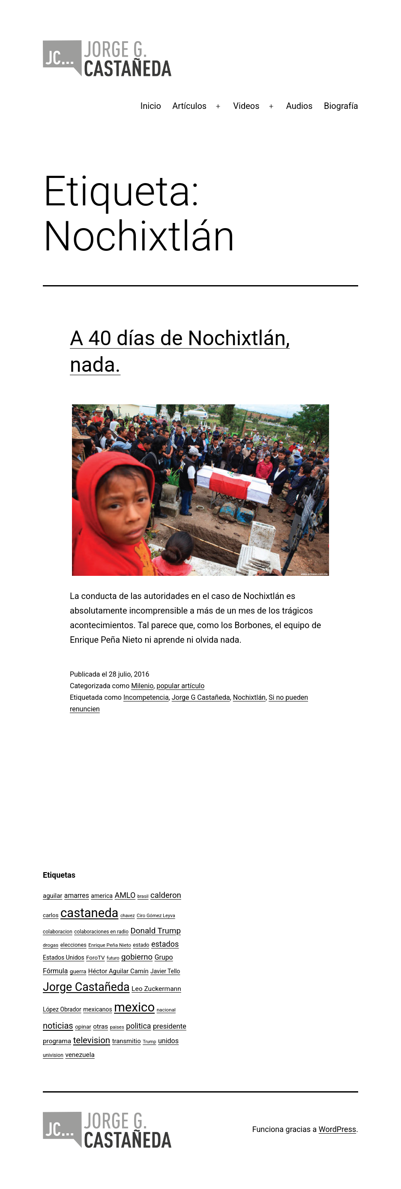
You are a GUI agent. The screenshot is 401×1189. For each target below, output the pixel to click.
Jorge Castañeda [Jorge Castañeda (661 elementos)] (86, 987)
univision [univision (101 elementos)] (53, 1055)
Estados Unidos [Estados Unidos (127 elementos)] (63, 957)
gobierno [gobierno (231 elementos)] (137, 957)
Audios (299, 106)
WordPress (337, 1129)
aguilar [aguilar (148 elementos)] (52, 896)
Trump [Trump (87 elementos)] (149, 1042)
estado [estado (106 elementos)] (141, 945)
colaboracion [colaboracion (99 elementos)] (57, 932)
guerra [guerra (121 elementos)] (78, 971)
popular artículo (180, 686)
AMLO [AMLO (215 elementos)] (125, 895)
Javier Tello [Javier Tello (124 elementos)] (165, 971)
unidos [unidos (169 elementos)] (168, 1041)
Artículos (189, 106)
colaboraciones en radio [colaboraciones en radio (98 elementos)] (101, 932)
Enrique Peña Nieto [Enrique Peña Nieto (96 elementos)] (109, 945)
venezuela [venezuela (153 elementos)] (79, 1055)
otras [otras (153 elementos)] (100, 1026)
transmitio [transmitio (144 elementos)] (126, 1041)
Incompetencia (146, 697)
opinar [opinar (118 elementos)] (83, 1026)
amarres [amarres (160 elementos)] (76, 895)
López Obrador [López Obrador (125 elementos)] (62, 1009)
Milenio (142, 686)
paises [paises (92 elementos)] (117, 1027)
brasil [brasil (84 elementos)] (143, 896)
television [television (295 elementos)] (92, 1040)
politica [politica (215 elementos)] (138, 1025)
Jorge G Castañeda (201, 697)
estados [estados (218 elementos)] (165, 943)
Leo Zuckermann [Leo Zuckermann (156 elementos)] (156, 989)
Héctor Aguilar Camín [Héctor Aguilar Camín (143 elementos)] (118, 971)
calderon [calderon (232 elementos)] (165, 895)
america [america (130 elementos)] (102, 895)
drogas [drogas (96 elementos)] (50, 945)
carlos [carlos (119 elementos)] (51, 915)
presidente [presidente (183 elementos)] (169, 1026)
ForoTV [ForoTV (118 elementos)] (95, 957)
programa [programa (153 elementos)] (57, 1041)
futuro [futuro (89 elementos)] (113, 958)
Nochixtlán (249, 697)
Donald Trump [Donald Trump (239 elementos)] (155, 931)
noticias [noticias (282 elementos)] (58, 1025)
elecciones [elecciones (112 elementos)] (73, 945)
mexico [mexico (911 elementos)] (134, 1007)
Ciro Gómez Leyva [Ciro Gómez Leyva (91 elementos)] (156, 915)
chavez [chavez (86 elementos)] (127, 915)
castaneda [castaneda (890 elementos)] (89, 913)
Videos (246, 106)
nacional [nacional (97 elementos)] (166, 1010)
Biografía (341, 106)
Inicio (151, 106)
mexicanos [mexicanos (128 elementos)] (97, 1009)
